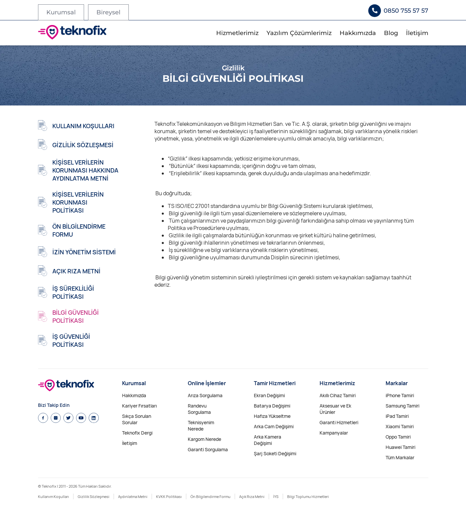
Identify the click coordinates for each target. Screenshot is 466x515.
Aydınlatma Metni (132, 496)
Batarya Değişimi (272, 406)
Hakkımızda (358, 33)
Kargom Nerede (204, 439)
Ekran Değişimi (269, 395)
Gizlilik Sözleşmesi (93, 496)
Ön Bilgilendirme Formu (210, 496)
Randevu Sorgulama (199, 409)
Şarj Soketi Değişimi (275, 453)
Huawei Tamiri (400, 447)
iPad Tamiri (397, 416)
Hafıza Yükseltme (272, 416)
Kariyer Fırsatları (139, 406)
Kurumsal (61, 12)
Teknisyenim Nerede (201, 425)
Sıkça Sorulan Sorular (136, 419)
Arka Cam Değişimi (274, 426)
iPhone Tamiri (400, 395)
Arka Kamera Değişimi (267, 440)
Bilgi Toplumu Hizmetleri (308, 496)
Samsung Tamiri (402, 406)
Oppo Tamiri (398, 437)
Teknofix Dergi (137, 433)
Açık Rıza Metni (252, 496)
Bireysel (108, 12)
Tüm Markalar (400, 457)
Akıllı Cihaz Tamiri (338, 395)
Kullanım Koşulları (53, 496)
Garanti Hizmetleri (339, 422)
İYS (276, 496)
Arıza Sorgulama (205, 395)
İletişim (417, 33)
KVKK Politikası (169, 496)
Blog (391, 33)
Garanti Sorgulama (208, 449)
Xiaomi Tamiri (400, 426)
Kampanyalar (334, 433)
